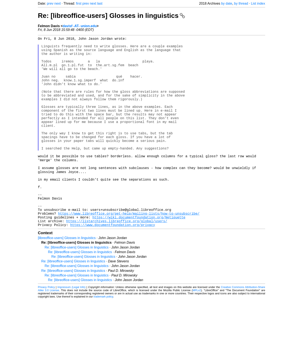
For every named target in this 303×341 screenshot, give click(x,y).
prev (50, 3)
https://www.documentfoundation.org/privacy (112, 266)
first (78, 3)
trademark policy (103, 337)
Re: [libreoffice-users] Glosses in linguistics (111, 15)
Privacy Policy (46, 328)
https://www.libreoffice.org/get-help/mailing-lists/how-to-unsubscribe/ (128, 252)
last (99, 3)
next (57, 3)
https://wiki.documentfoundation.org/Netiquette (138, 256)
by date (226, 3)
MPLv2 (197, 331)
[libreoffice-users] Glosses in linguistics (67, 279)
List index (258, 3)
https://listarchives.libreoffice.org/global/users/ (116, 261)
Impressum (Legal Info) (71, 328)
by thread (241, 3)
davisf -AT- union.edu (80, 26)
